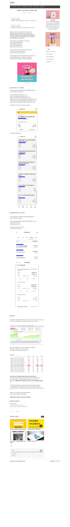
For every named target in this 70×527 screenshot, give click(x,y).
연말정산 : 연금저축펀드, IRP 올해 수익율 (27, 10)
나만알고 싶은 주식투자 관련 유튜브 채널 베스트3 (18, 406)
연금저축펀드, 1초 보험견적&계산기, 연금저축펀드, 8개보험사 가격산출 (22, 27)
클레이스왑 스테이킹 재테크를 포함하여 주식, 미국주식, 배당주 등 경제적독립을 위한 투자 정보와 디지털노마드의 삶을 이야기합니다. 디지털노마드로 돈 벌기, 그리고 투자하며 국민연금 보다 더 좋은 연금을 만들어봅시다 (25, 452)
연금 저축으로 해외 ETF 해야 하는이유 (16, 405)
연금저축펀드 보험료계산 (15, 19)
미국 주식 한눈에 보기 (50, 59)
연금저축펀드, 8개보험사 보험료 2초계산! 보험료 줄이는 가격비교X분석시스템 (24, 20)
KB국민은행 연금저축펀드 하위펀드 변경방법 (18, 429)
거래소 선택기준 (36, 6)
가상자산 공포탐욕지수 (50, 56)
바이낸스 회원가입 (49, 54)
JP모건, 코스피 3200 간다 (32, 441)
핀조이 (13, 450)
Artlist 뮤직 (30, 6)
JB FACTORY (57, 461)
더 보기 (42, 416)
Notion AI (19, 6)
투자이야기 (15, 6)
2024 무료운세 (42, 6)
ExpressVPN (24, 6)
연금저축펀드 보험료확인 (15, 26)
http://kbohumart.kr (14, 17)
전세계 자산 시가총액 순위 (50, 51)
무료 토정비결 (48, 61)
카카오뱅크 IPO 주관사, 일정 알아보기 (34, 429)
